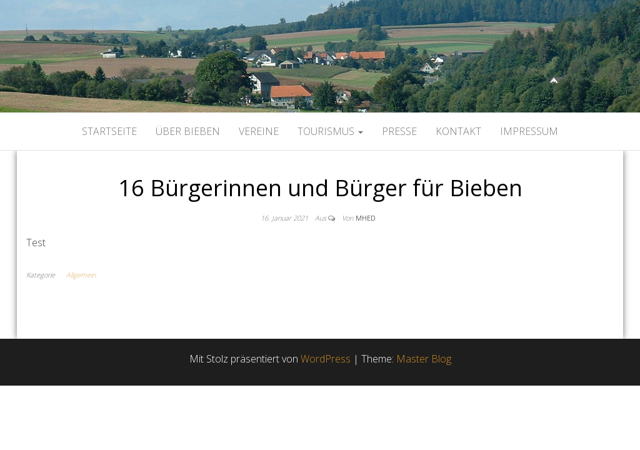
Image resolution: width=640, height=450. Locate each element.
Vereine (259, 131)
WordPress (326, 359)
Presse (399, 131)
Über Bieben (188, 131)
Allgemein (81, 274)
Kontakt (458, 131)
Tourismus (330, 131)
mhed (365, 217)
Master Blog (423, 359)
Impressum (529, 131)
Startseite (109, 131)
